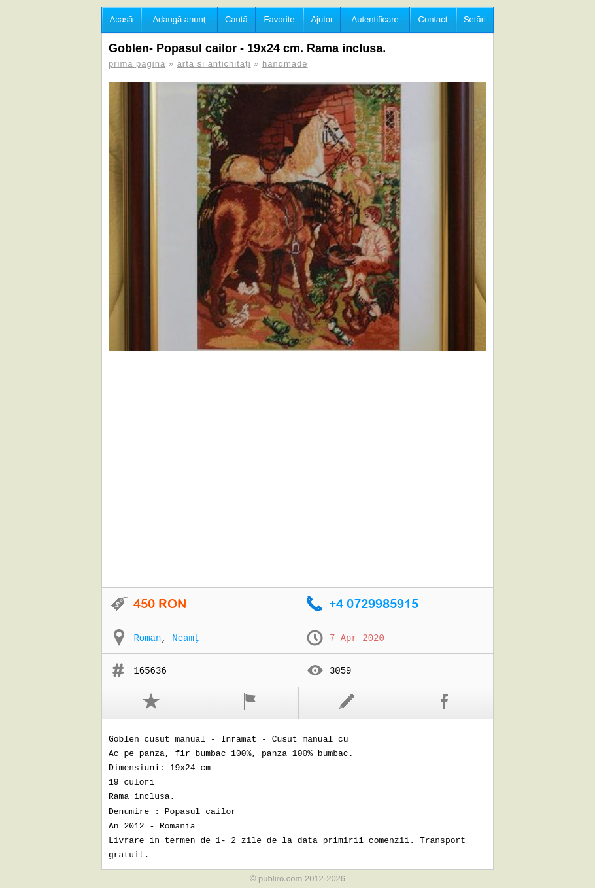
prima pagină (137, 64)
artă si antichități (214, 64)
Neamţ (185, 638)
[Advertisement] (297, 470)
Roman (147, 638)
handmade (284, 64)
